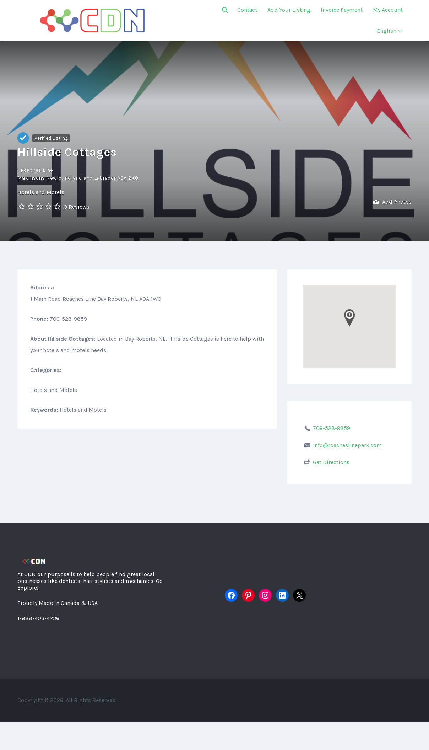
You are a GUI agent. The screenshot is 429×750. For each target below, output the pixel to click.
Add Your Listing (288, 9)
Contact (247, 9)
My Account (388, 9)
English (386, 30)
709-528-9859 (331, 428)
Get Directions (331, 462)
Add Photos (392, 202)
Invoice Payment (342, 9)
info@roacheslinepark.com (347, 445)
